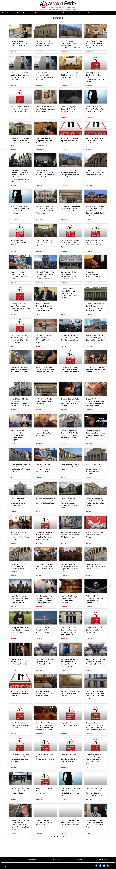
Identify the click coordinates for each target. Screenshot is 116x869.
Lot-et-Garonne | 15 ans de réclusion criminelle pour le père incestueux (44, 567)
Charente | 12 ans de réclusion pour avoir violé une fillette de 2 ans (95, 172)
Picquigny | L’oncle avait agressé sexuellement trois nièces (69, 141)
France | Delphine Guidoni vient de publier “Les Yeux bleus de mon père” (45, 109)
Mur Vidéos (79, 859)
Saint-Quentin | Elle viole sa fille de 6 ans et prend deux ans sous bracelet (95, 141)
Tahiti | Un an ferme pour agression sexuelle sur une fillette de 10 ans (45, 662)
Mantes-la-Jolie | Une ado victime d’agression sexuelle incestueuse (95, 243)
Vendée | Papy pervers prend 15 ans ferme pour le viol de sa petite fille (95, 109)
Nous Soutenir (56, 859)
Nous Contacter (32, 859)
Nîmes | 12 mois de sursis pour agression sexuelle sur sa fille (20, 693)
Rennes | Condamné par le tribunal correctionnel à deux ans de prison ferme (45, 501)
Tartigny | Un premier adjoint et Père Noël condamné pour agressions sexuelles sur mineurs (70, 293)
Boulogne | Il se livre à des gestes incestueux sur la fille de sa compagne (70, 535)
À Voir (90, 13)
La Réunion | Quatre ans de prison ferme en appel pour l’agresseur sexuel (70, 209)
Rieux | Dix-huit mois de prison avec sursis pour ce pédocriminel (45, 791)
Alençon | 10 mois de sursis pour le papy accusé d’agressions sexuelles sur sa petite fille (94, 759)
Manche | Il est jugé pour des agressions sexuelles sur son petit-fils (95, 630)
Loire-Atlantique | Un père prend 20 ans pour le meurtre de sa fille (45, 630)
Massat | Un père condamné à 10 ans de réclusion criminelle (19, 43)
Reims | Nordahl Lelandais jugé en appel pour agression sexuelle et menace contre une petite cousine (20, 825)
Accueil (10, 859)
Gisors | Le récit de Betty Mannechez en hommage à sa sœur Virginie (20, 630)
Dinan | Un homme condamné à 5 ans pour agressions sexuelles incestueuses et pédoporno (19, 435)
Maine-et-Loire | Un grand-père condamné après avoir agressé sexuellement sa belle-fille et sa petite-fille (95, 211)
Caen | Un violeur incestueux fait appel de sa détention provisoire (19, 662)
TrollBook (64, 13)
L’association (6, 13)
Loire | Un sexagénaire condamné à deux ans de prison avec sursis (20, 725)
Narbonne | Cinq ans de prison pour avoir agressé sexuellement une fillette (70, 338)
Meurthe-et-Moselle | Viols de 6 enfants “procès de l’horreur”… (70, 693)
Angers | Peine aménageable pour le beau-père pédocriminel (94, 274)
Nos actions (36, 13)
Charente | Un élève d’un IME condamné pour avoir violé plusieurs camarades (70, 823)
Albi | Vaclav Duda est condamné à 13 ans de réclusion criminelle (44, 43)
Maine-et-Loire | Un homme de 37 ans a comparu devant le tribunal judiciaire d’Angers (93, 469)
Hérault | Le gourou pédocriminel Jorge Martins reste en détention (45, 693)
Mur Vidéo (82, 13)
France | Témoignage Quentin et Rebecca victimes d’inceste (68, 109)
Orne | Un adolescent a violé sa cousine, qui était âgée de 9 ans (45, 243)
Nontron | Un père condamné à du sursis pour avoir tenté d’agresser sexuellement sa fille (95, 77)
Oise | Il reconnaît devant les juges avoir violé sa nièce (70, 467)
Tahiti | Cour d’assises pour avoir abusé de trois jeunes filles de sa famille (95, 662)
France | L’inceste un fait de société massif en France (95, 535)
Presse (25, 13)
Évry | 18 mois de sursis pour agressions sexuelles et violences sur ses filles (45, 757)
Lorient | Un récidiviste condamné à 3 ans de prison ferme (44, 823)
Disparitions (17, 13)
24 (64, 837)
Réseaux (45, 13)
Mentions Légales (103, 859)
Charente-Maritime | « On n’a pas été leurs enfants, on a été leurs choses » (20, 369)
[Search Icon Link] (98, 13)
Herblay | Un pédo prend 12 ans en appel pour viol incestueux (95, 369)
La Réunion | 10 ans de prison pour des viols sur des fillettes (44, 401)
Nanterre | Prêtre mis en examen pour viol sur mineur (19, 243)
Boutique (73, 13)
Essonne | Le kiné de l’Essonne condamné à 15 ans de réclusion (95, 567)
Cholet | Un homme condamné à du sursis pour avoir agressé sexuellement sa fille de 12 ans (69, 503)
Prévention (54, 13)
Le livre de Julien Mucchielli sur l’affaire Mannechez (44, 433)
